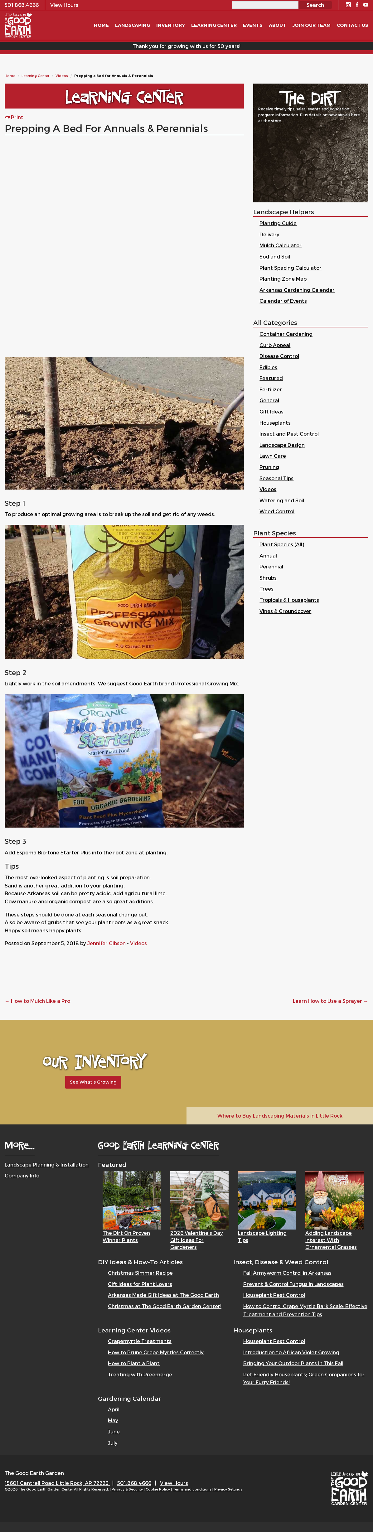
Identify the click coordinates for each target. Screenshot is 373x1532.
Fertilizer (270, 389)
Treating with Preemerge (140, 1374)
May (113, 1420)
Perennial (271, 566)
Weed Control (276, 511)
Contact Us (352, 25)
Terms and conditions (192, 1489)
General (269, 400)
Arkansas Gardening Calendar (297, 290)
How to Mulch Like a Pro (37, 1001)
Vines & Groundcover (285, 611)
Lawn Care (272, 456)
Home (10, 76)
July (113, 1443)
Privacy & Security (127, 1489)
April (113, 1409)
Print (14, 117)
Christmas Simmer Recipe (140, 1273)
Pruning (269, 467)
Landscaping (132, 25)
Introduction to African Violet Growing (291, 1352)
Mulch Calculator (280, 245)
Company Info (22, 1175)
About (277, 25)
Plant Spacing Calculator (290, 268)
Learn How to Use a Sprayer (330, 1001)
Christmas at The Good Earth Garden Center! (164, 1306)
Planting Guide (278, 223)
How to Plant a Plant (134, 1363)
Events (253, 25)
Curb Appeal (274, 345)
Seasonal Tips (276, 478)
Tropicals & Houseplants (289, 600)
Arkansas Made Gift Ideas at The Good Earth (163, 1295)
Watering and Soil (281, 500)
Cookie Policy (158, 1489)
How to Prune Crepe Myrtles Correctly (156, 1352)
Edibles (268, 367)
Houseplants (275, 423)
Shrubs (268, 578)
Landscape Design (282, 445)
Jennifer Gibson (106, 943)
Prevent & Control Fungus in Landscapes (293, 1284)
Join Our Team (312, 25)
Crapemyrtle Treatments (140, 1341)
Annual (268, 555)
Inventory (170, 25)
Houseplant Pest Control (274, 1295)
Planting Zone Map (283, 279)
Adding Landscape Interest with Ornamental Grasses (331, 1240)
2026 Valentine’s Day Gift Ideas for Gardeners (196, 1240)
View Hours (174, 1483)
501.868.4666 (134, 1483)
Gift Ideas (271, 411)
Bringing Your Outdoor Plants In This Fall (293, 1363)
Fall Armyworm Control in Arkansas (287, 1273)
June (114, 1431)
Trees (266, 589)
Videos (62, 76)
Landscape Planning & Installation (47, 1164)
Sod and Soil (274, 256)
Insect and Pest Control (289, 434)
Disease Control (279, 356)
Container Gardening (285, 334)
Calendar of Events (283, 301)
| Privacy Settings (227, 1489)
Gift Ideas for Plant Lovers (140, 1284)
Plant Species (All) (281, 544)
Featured (271, 378)
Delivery (269, 234)
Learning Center (35, 76)
